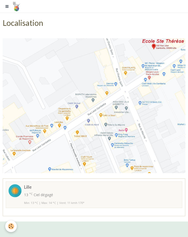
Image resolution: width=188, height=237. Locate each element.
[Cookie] (11, 226)
